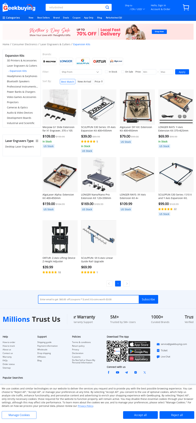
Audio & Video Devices (20, 112)
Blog (99, 17)
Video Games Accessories (21, 97)
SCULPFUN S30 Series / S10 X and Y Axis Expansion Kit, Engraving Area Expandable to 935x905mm (175, 196)
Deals (66, 17)
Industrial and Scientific (21, 123)
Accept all (140, 415)
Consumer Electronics (24, 44)
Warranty (7, 357)
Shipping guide (44, 342)
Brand (56, 17)
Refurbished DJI (114, 17)
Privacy (75, 349)
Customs (76, 357)
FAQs (5, 360)
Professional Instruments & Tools (22, 86)
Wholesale (42, 349)
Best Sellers (43, 17)
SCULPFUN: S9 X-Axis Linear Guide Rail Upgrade (97, 259)
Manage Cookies (19, 415)
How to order (9, 342)
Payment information (47, 346)
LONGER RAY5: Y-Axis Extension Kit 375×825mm (173, 128)
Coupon (77, 17)
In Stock (111, 71)
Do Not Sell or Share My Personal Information (83, 361)
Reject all (177, 415)
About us (7, 349)
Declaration (77, 353)
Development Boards (19, 117)
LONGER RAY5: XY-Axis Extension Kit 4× (133, 196)
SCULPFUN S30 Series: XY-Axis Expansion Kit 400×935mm (98, 128)
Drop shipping (44, 353)
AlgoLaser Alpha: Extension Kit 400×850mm (58, 196)
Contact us (8, 353)
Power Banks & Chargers (21, 91)
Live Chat (163, 356)
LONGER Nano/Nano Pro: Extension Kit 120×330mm (96, 196)
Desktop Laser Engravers (20, 146)
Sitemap (7, 367)
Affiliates (41, 357)
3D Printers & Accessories (22, 60)
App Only (88, 17)
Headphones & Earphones (22, 76)
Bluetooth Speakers (18, 81)
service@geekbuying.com (171, 344)
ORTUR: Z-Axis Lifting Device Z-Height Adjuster (59, 259)
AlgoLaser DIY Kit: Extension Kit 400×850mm (136, 128)
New (31, 17)
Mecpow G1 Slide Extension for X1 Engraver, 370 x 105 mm (58, 128)
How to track (9, 346)
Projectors (13, 102)
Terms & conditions (81, 342)
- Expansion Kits (17, 71)
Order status (9, 364)
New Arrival (84, 81)
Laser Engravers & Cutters (55, 44)
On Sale (127, 71)
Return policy (78, 346)
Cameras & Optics (17, 107)
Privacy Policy (85, 406)
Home (6, 44)
